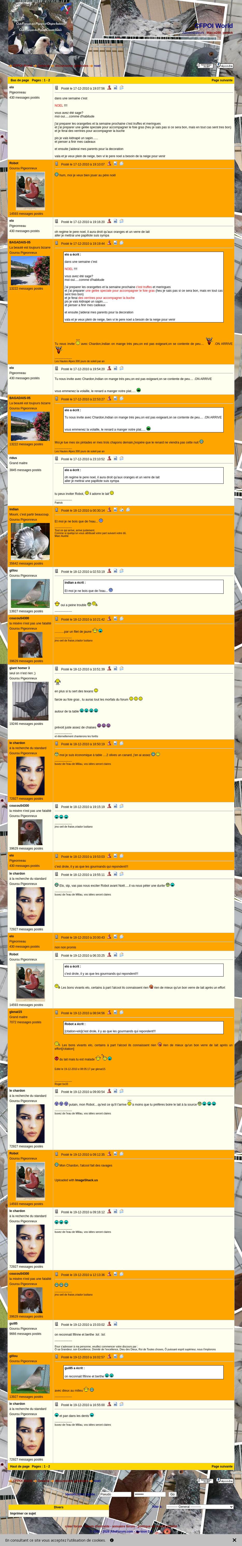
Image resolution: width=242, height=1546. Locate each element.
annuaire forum (123, 1526)
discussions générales (71, 66)
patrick (228, 33)
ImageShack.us (86, 1180)
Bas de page (20, 80)
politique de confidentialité (157, 1526)
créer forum (73, 1526)
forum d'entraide (97, 1526)
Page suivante (222, 80)
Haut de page (20, 1466)
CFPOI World (22, 66)
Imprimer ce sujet (23, 1513)
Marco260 (214, 33)
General (43, 66)
